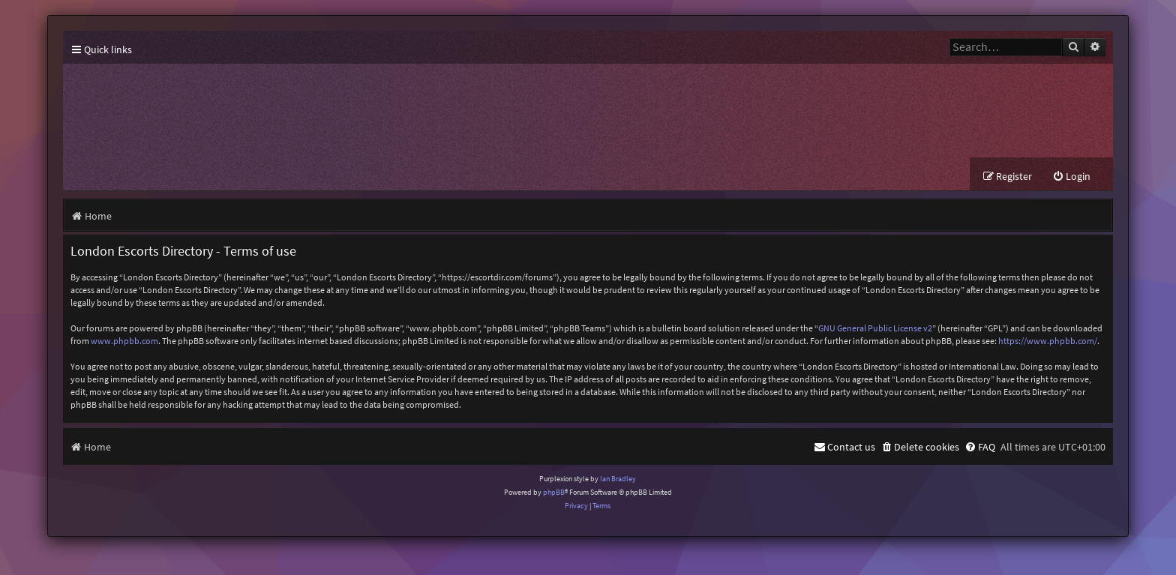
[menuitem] (1071, 176)
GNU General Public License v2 (875, 328)
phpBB (554, 492)
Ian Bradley (618, 479)
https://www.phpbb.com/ (1047, 340)
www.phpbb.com (124, 340)
